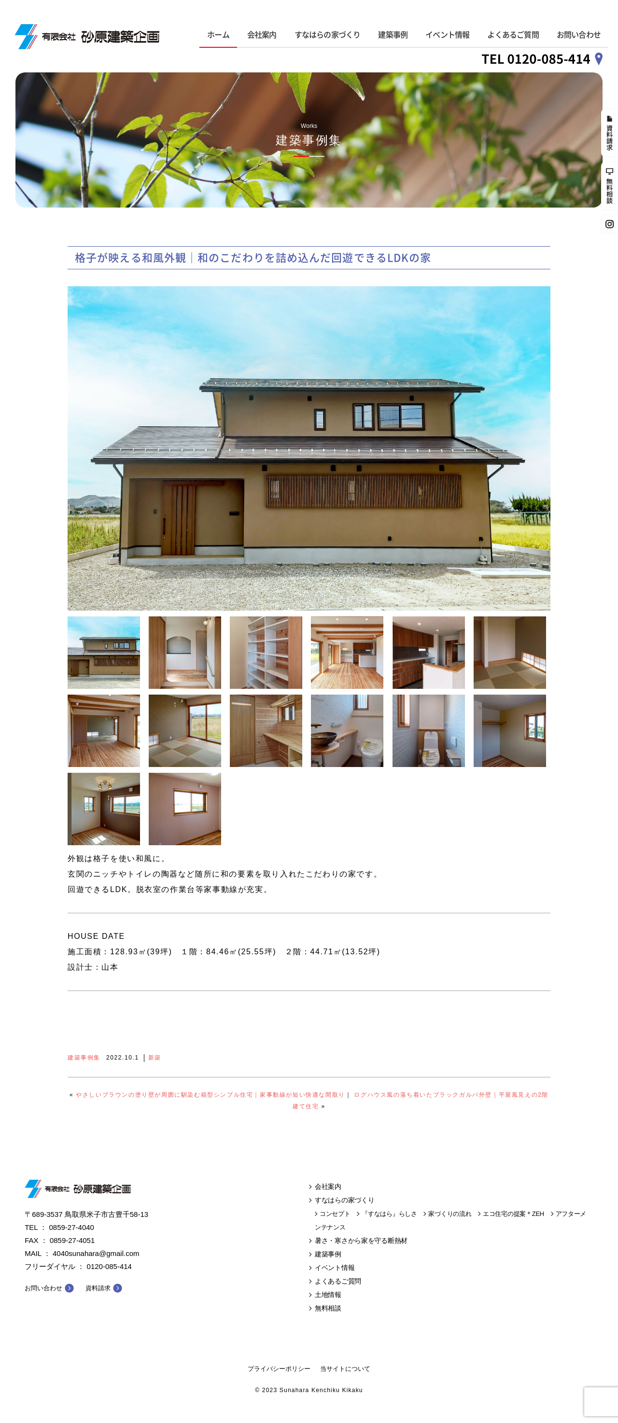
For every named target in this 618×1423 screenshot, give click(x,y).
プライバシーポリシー (279, 1368)
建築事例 (392, 35)
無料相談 (328, 1308)
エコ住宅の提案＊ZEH (513, 1213)
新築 (154, 1057)
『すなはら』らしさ (389, 1213)
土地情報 (328, 1294)
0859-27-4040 (71, 1227)
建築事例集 (84, 1057)
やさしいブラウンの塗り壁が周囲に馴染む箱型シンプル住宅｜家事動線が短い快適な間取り (210, 1094)
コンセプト (335, 1213)
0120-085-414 (109, 1266)
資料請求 (98, 1288)
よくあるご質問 (512, 35)
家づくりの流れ (449, 1213)
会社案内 (262, 35)
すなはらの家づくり (328, 35)
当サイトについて (345, 1368)
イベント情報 (447, 35)
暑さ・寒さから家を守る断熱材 (361, 1240)
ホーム (218, 35)
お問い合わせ (579, 35)
